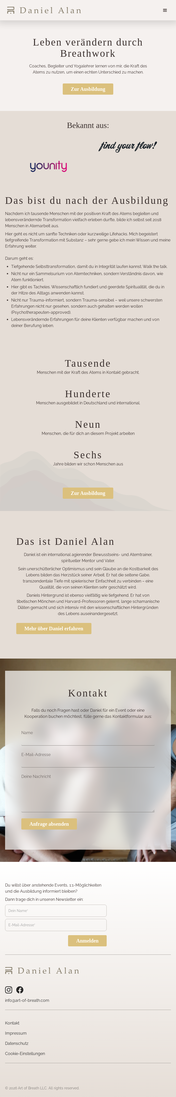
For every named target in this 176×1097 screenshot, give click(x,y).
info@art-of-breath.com (27, 1000)
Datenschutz (16, 1043)
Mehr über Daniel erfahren (53, 628)
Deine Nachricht (36, 776)
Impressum (16, 1033)
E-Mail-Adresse (36, 754)
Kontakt (12, 1023)
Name (27, 732)
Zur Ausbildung (88, 89)
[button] (165, 10)
